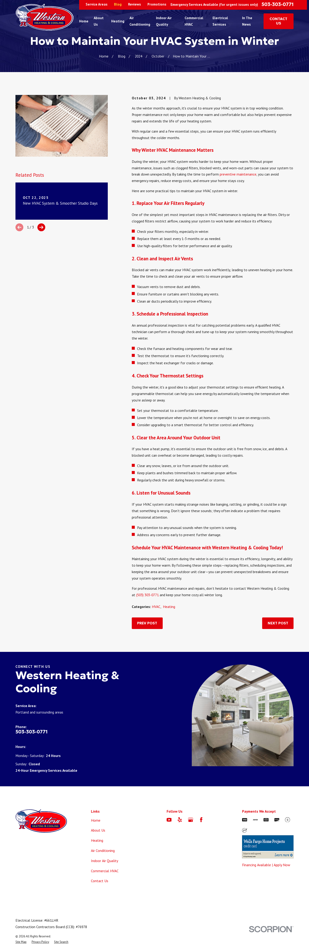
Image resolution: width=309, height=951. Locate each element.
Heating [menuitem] (117, 21)
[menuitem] (21, 942)
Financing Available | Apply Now (266, 865)
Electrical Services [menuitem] (220, 21)
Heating (169, 606)
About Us (98, 830)
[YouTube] (169, 819)
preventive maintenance (238, 174)
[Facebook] (201, 819)
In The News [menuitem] (247, 21)
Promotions (156, 4)
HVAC (156, 606)
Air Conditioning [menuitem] (139, 21)
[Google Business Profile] (190, 819)
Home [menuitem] (83, 21)
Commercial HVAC (105, 871)
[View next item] (41, 227)
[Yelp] (179, 819)
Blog (118, 4)
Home (95, 820)
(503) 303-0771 (147, 594)
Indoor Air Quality (104, 860)
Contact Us (99, 880)
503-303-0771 (277, 4)
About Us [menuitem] (99, 21)
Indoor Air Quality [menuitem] (164, 21)
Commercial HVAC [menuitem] (194, 21)
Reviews (134, 4)
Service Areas (97, 4)
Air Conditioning (103, 850)
